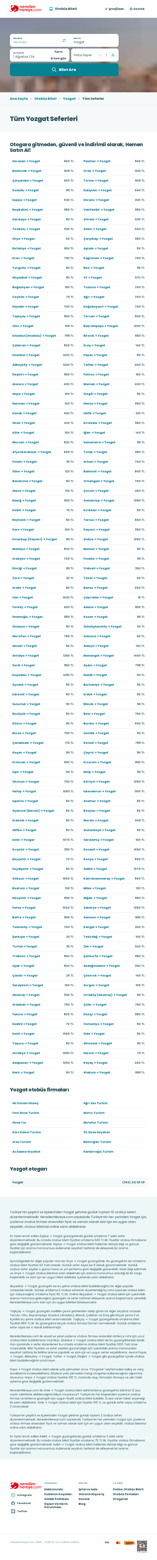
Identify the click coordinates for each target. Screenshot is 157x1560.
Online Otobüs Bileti (128, 1489)
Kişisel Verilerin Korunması (56, 1505)
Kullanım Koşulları (58, 1494)
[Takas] (64, 40)
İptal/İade (116, 9)
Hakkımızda (53, 1489)
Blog (82, 1504)
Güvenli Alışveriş (91, 1494)
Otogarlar (120, 1499)
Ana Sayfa (19, 99)
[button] (114, 9)
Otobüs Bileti (45, 99)
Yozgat (69, 99)
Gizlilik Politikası (56, 1499)
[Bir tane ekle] (113, 55)
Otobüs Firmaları (126, 1494)
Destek (139, 9)
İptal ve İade (88, 1489)
